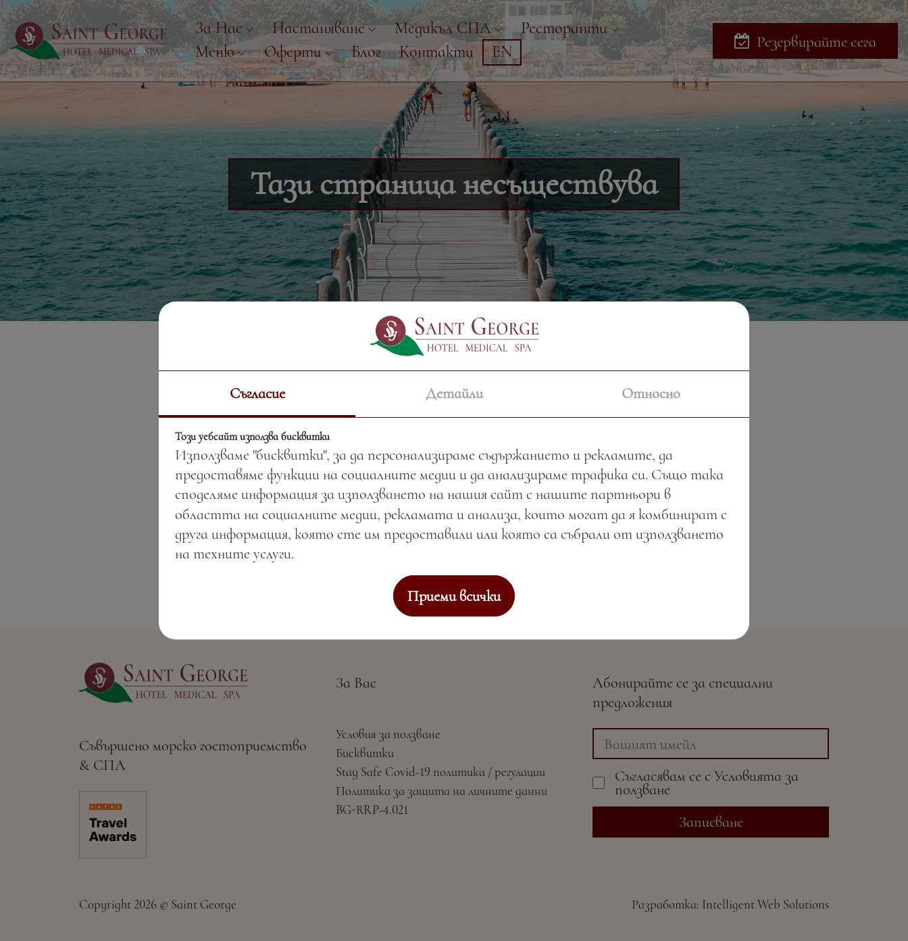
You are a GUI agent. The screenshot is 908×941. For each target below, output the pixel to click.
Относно (651, 393)
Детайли (454, 393)
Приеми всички (454, 596)
